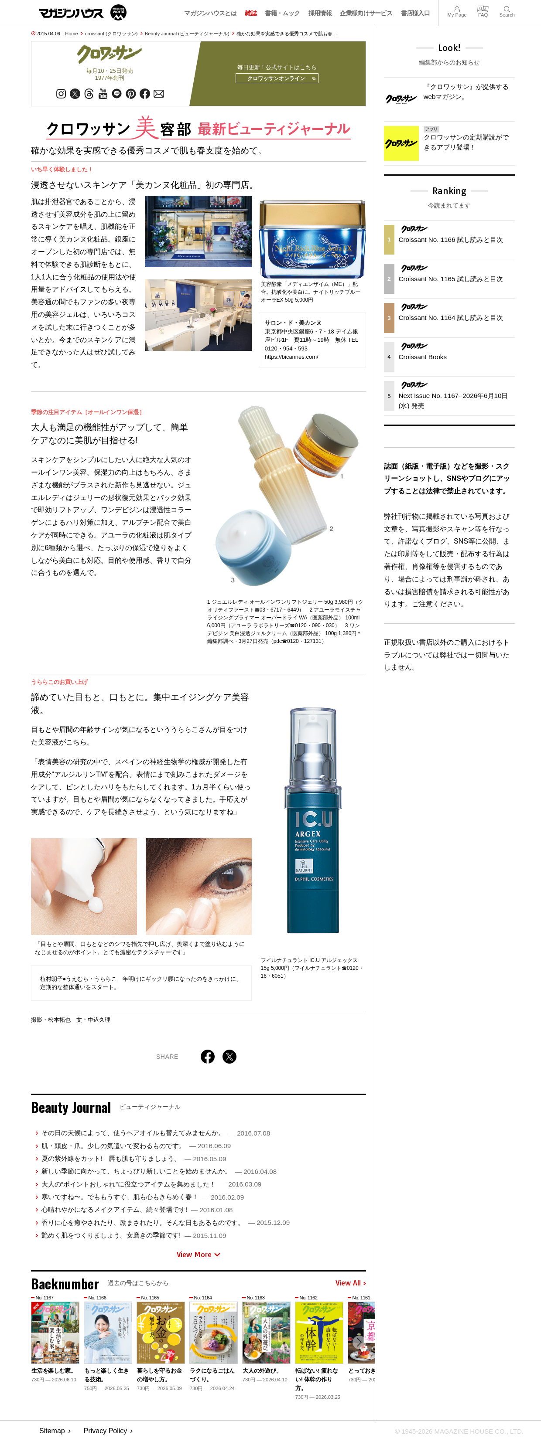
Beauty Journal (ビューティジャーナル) (187, 33)
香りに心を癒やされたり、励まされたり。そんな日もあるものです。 (165, 1225)
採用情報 (320, 13)
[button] (358, 1346)
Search (507, 8)
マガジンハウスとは (210, 13)
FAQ (483, 8)
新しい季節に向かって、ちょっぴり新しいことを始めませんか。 (159, 1174)
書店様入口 (415, 13)
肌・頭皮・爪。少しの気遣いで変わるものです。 (136, 1149)
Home (71, 33)
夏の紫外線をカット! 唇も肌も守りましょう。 (133, 1161)
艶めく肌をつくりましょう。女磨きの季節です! (133, 1238)
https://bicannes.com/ (291, 360)
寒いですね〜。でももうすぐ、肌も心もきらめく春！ (142, 1200)
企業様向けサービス (366, 13)
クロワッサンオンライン (278, 80)
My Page (457, 8)
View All (351, 1286)
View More (198, 1257)
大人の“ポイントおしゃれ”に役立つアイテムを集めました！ (151, 1187)
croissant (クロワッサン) (111, 33)
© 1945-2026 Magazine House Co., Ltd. (454, 1434)
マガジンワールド (83, 12)
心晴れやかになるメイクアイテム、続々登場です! (137, 1213)
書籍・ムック (282, 13)
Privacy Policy (105, 1434)
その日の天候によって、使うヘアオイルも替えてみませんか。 (155, 1135)
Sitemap (52, 1434)
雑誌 (251, 13)
